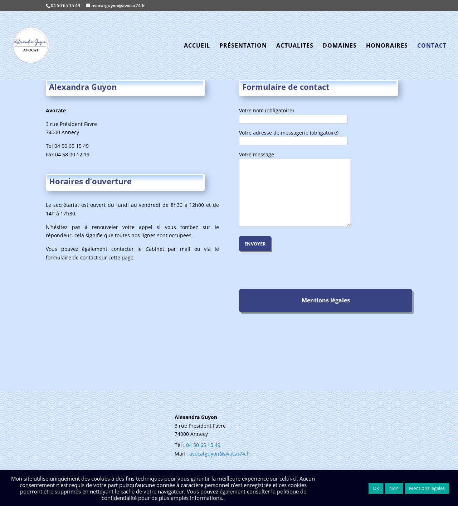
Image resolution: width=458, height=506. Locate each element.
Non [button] (394, 488)
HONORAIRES (387, 46)
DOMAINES (340, 46)
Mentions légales (427, 488)
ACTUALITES (294, 46)
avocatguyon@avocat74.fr (219, 453)
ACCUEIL (197, 46)
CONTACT (432, 46)
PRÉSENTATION (243, 46)
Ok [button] (376, 488)
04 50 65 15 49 (65, 6)
